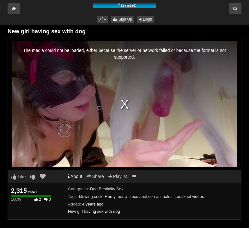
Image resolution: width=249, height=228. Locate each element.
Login (145, 19)
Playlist (117, 176)
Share (95, 176)
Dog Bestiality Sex (107, 189)
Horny (110, 196)
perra (122, 196)
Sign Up (122, 19)
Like (18, 176)
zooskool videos (189, 196)
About (75, 176)
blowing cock (90, 196)
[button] (102, 19)
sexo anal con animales (151, 196)
